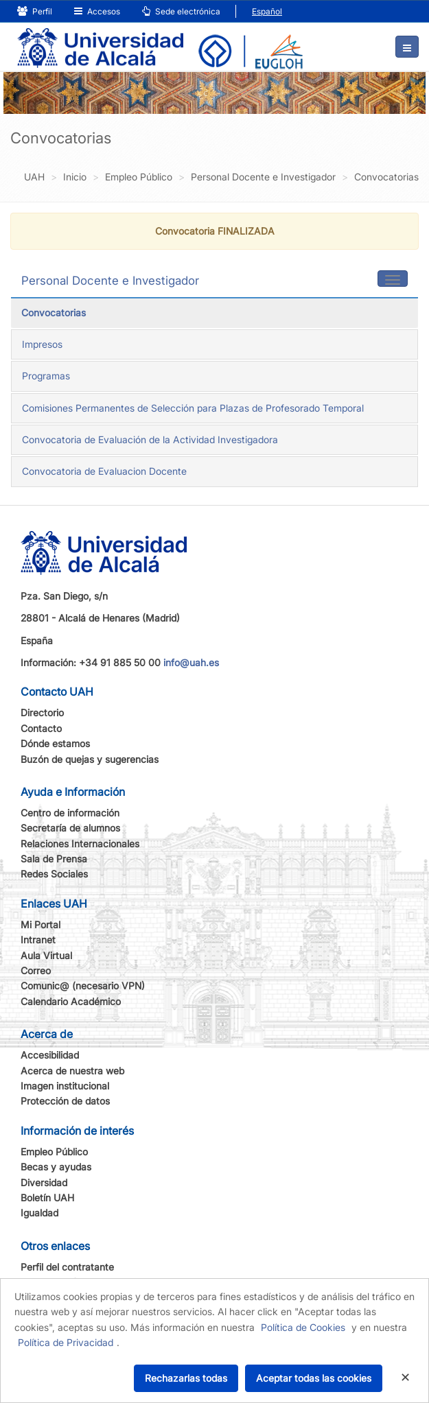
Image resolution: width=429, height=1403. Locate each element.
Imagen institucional (65, 1086)
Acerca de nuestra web (72, 1070)
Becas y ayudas (56, 1166)
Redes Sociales (54, 874)
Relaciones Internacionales (80, 843)
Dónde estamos (55, 743)
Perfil (34, 11)
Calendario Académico (71, 1001)
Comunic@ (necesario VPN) (83, 985)
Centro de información (70, 812)
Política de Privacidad (65, 1342)
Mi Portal (40, 924)
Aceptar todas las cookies (313, 1378)
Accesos (97, 11)
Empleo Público (54, 1151)
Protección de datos (65, 1101)
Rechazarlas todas (186, 1378)
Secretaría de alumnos (70, 828)
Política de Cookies (303, 1327)
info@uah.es (191, 662)
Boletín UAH (47, 1197)
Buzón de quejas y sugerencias (90, 759)
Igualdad (39, 1212)
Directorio (42, 712)
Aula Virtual (46, 955)
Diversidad (44, 1182)
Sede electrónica (181, 11)
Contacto (41, 728)
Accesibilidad (50, 1055)
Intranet (38, 939)
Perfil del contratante (67, 1267)
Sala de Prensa (54, 858)
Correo (36, 970)
